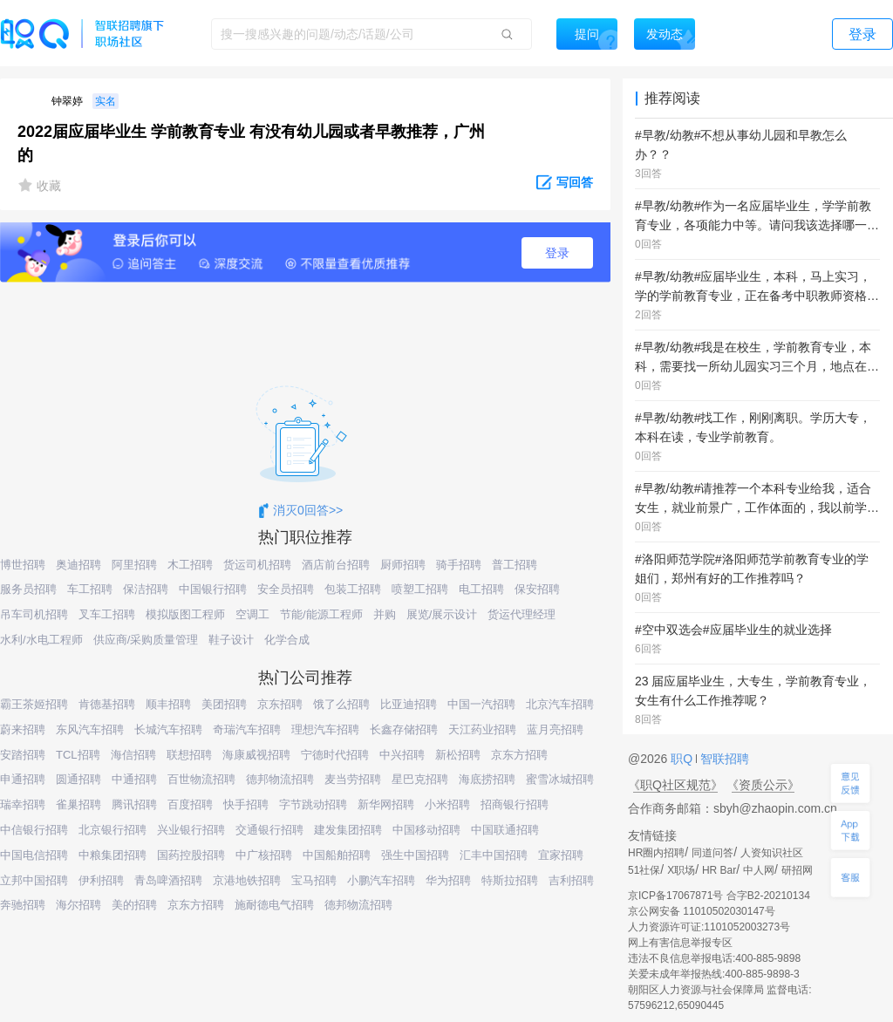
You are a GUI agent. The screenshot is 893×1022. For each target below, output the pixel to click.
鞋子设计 (231, 639)
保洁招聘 (145, 589)
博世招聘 (22, 564)
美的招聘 (134, 904)
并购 (384, 614)
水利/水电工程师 (41, 639)
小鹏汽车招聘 (381, 880)
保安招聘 (537, 589)
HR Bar (719, 870)
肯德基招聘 (106, 704)
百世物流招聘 (201, 779)
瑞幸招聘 (22, 804)
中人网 (758, 870)
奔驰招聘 (22, 904)
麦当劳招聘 (352, 779)
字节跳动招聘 (313, 804)
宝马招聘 (314, 880)
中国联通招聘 (505, 829)
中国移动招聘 (426, 829)
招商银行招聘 (515, 804)
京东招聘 (280, 704)
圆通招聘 (78, 779)
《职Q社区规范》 (675, 785)
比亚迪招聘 (408, 704)
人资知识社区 (771, 853)
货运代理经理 (521, 614)
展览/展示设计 (442, 614)
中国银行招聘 (213, 589)
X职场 (681, 870)
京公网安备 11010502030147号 (701, 911)
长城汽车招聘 (168, 729)
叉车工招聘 (106, 614)
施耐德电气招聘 (274, 904)
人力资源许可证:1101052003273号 (709, 927)
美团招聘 (224, 704)
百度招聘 (190, 804)
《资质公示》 (763, 785)
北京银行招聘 (112, 829)
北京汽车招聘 (560, 704)
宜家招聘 (560, 855)
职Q (683, 759)
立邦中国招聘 (34, 880)
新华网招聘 (386, 804)
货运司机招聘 (257, 564)
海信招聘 (133, 754)
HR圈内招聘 (656, 853)
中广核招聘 (263, 855)
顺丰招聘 (168, 704)
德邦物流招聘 (280, 779)
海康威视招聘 (256, 754)
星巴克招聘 (420, 779)
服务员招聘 (28, 589)
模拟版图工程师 (185, 614)
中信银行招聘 (34, 829)
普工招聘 (514, 564)
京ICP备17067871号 (675, 895)
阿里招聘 (134, 564)
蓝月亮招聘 (555, 729)
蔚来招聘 (22, 729)
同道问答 (712, 853)
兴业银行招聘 (191, 829)
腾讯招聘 (134, 804)
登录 (557, 253)
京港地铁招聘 (247, 880)
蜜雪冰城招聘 (560, 779)
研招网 (797, 870)
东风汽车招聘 (90, 729)
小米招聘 (447, 804)
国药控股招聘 (191, 855)
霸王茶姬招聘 (34, 704)
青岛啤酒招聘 (168, 880)
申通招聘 (22, 779)
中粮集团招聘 (112, 855)
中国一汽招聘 (481, 704)
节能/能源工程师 (321, 614)
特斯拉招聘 (509, 880)
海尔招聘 (78, 904)
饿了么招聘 (341, 704)
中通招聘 (134, 779)
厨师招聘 (403, 564)
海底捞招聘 (487, 779)
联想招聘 (189, 754)
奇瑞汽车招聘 (247, 729)
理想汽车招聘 (325, 729)
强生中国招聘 (415, 855)
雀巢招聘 (78, 804)
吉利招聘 (571, 880)
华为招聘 (448, 880)
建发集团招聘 (348, 829)
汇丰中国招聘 (494, 855)
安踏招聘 (22, 754)
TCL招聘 (78, 754)
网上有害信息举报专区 (680, 943)
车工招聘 (89, 589)
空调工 (252, 614)
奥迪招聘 (78, 564)
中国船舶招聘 (337, 855)
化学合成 (287, 639)
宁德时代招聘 (335, 754)
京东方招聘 (519, 754)
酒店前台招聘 (336, 564)
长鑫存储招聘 (404, 729)
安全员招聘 (285, 589)
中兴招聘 (402, 754)
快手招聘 (246, 804)
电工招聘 (481, 589)
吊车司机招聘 (34, 614)
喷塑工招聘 (420, 589)
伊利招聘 (101, 880)
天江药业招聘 (482, 729)
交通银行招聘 (269, 829)
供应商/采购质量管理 (146, 639)
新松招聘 (458, 754)
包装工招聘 (352, 589)
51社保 (644, 870)
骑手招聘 (458, 564)
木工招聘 (190, 564)
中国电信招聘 (34, 855)
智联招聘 (723, 759)
